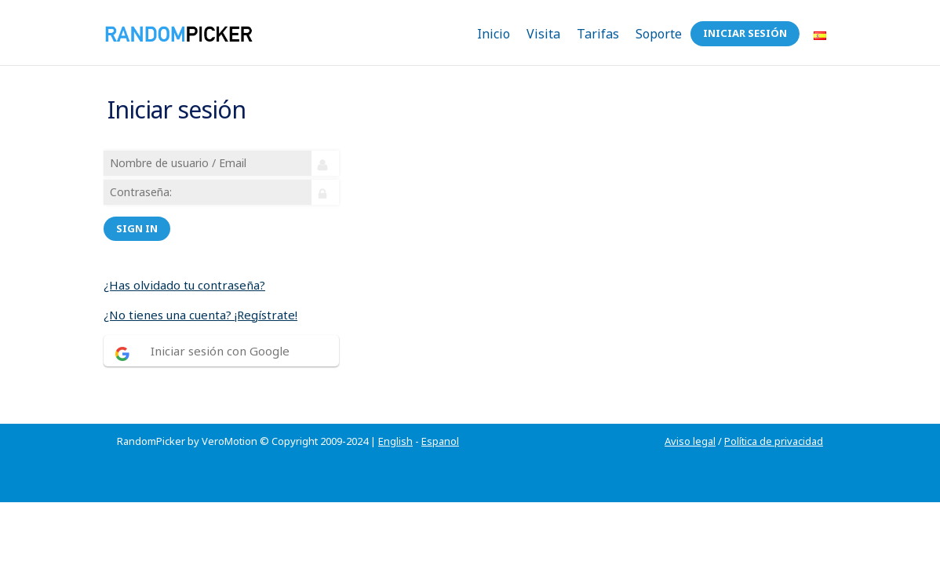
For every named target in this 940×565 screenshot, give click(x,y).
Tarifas (598, 33)
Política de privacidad (773, 422)
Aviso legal (690, 422)
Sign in (139, 219)
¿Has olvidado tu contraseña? (187, 275)
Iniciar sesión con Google (222, 341)
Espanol (440, 422)
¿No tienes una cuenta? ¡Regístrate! (203, 305)
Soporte (659, 33)
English (395, 422)
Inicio (493, 33)
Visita (543, 33)
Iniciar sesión (745, 33)
